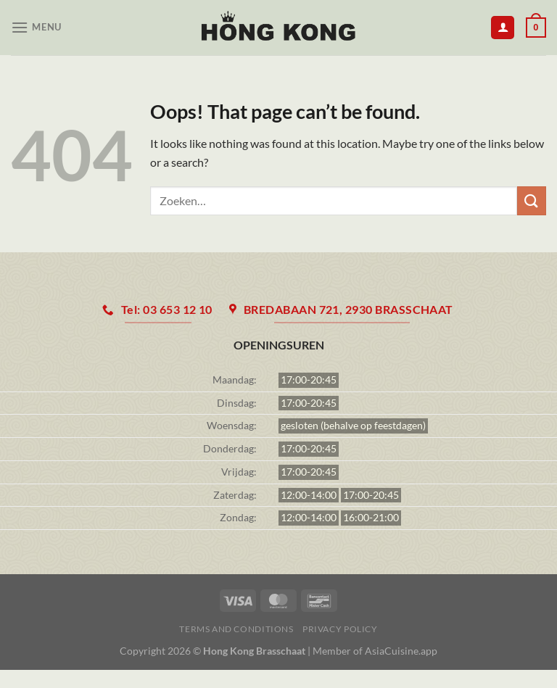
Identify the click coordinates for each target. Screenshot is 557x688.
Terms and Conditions (236, 628)
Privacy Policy (340, 628)
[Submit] (531, 200)
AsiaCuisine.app (401, 651)
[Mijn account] (502, 28)
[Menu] (36, 27)
